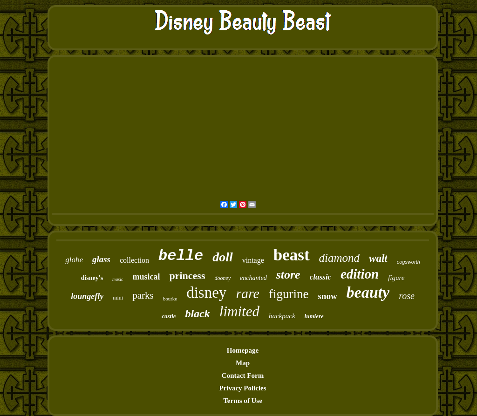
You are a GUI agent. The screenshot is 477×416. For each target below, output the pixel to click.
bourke (170, 298)
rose (407, 296)
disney (206, 292)
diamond (339, 258)
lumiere (314, 316)
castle (169, 316)
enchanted (253, 277)
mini (118, 297)
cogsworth (408, 262)
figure (396, 277)
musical (146, 276)
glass (101, 259)
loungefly (87, 296)
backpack (282, 316)
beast (291, 255)
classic (320, 277)
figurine (288, 294)
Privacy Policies (242, 388)
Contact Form (243, 375)
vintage (253, 260)
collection (134, 260)
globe (74, 259)
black (197, 313)
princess (187, 275)
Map (243, 363)
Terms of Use (242, 400)
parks (143, 295)
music (117, 279)
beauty (368, 292)
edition (360, 273)
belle (180, 256)
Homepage (243, 350)
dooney (222, 278)
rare (247, 293)
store (288, 274)
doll (222, 257)
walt (378, 258)
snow (327, 296)
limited (239, 311)
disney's (92, 277)
